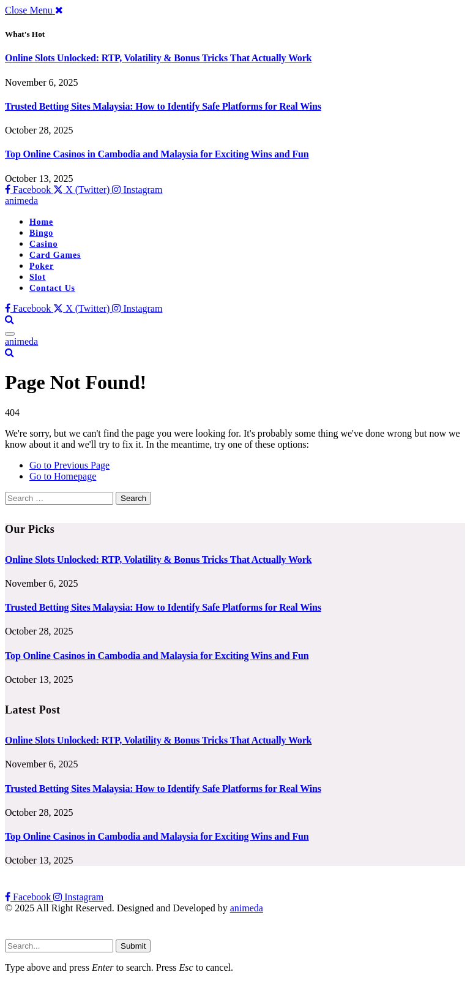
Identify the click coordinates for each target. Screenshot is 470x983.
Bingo (41, 233)
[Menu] (10, 334)
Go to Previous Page (69, 465)
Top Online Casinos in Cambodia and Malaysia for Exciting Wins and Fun (157, 154)
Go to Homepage (62, 476)
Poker (41, 266)
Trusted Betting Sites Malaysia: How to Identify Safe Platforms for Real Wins (163, 106)
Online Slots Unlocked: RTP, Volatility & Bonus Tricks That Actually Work (158, 58)
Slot (37, 277)
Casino (43, 244)
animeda (246, 908)
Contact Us (52, 288)
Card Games (55, 255)
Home (41, 222)
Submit (133, 946)
